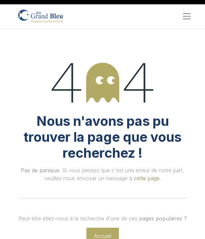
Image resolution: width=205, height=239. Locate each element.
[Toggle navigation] (186, 16)
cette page (147, 178)
